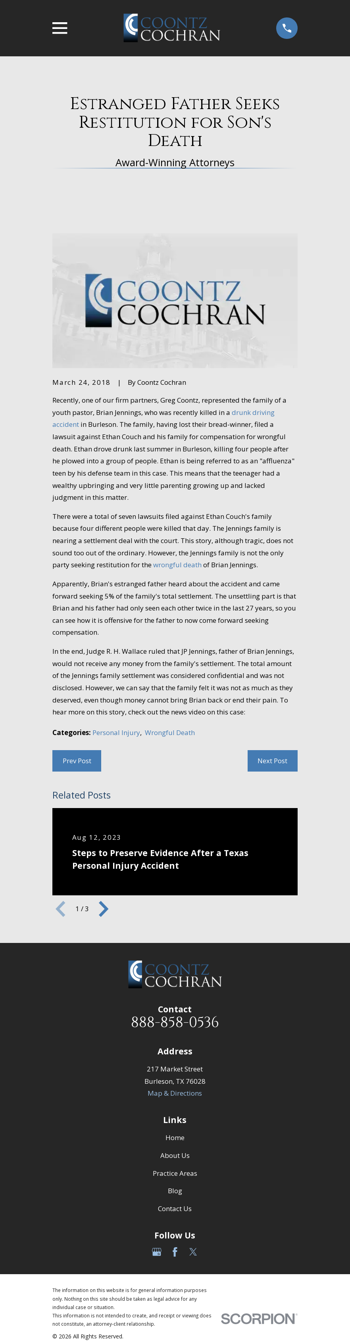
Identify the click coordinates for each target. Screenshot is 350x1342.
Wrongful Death (170, 732)
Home (175, 1137)
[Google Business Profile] (157, 1252)
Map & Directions (175, 1093)
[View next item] (104, 909)
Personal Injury (116, 732)
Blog (175, 1190)
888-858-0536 (175, 1023)
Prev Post (77, 760)
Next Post (272, 760)
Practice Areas (175, 1173)
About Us (175, 1155)
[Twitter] (193, 1252)
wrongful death (177, 564)
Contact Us (175, 1208)
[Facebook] (175, 1252)
